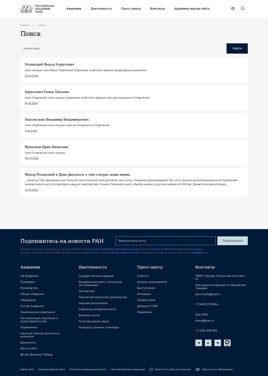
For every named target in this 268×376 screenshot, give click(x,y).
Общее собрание (32, 294)
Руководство (29, 288)
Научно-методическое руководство (103, 297)
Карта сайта (27, 369)
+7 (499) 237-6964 (206, 304)
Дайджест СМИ (147, 306)
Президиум (28, 300)
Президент (27, 282)
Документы (28, 342)
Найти (237, 48)
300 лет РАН (28, 348)
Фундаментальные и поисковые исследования (100, 283)
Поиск (41, 25)
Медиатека (144, 312)
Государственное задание (96, 276)
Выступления (146, 288)
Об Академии (29, 276)
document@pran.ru (207, 294)
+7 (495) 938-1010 (206, 330)
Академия (30, 267)
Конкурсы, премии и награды (99, 327)
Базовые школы (89, 315)
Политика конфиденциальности (88, 369)
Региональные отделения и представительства (39, 320)
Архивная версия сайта (51, 369)
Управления (28, 327)
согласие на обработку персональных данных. (176, 249)
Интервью (144, 294)
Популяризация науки (94, 321)
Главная (24, 25)
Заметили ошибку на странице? (170, 369)
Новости (143, 276)
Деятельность (93, 267)
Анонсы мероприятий (152, 282)
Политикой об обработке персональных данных (112, 249)
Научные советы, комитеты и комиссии (40, 335)
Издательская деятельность (97, 309)
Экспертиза (86, 291)
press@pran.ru (200, 252)
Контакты (205, 267)
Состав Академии (32, 306)
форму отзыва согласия (124, 252)
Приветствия (146, 300)
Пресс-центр (150, 267)
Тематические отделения (37, 312)
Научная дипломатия (93, 303)
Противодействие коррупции (128, 369)
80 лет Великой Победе (36, 354)
